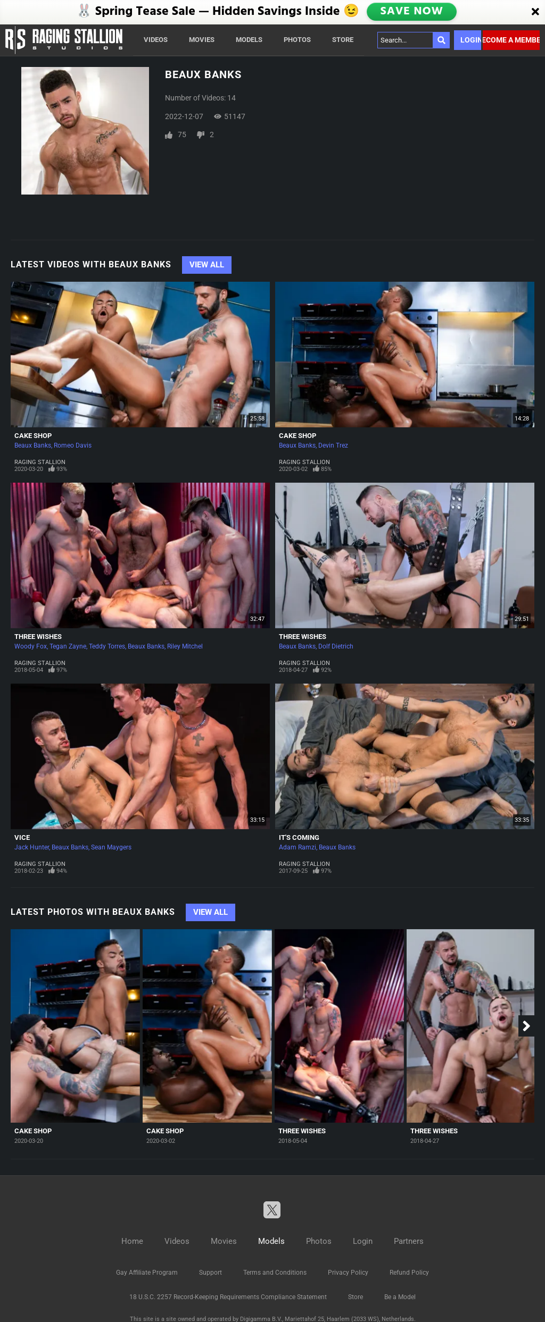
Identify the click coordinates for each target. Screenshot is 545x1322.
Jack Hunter (31, 847)
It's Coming (299, 837)
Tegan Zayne (67, 646)
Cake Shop (33, 436)
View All (206, 265)
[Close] (535, 12)
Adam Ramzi (297, 847)
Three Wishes (38, 637)
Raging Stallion (39, 462)
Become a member (511, 40)
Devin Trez (333, 445)
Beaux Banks (32, 445)
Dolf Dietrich (335, 646)
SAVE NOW (411, 12)
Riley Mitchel (185, 646)
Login (470, 40)
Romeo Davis (73, 445)
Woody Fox (30, 646)
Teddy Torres (107, 646)
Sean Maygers (111, 847)
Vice (22, 837)
